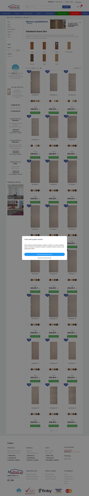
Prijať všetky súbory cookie (44, 254)
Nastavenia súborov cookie (44, 257)
